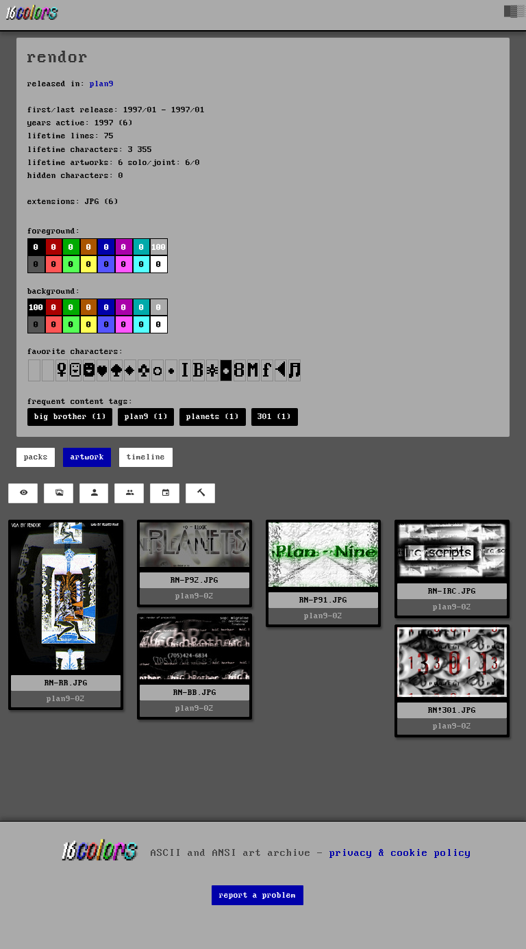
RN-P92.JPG (194, 580)
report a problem (257, 895)
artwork (87, 457)
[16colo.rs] (32, 15)
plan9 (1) (146, 416)
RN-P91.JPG (323, 600)
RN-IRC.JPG (452, 591)
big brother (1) (70, 416)
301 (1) (274, 416)
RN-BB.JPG (194, 692)
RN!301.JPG (452, 710)
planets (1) (212, 416)
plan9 (102, 83)
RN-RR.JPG (66, 683)
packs (36, 457)
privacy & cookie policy (400, 852)
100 (158, 247)
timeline (146, 457)
